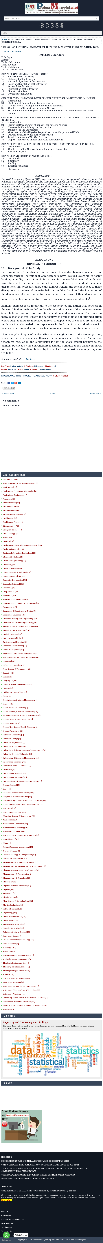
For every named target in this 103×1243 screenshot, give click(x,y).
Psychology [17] (10, 913)
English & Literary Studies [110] (16, 630)
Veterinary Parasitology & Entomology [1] (21, 986)
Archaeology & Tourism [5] (14, 514)
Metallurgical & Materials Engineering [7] (21, 835)
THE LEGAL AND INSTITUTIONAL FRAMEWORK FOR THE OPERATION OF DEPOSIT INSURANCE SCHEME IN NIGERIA (50, 47)
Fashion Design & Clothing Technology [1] (20, 657)
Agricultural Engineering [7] (15, 495)
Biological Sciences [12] (13, 530)
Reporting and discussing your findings (25, 1022)
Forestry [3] (8, 673)
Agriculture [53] (10, 487)
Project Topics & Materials (12, 1219)
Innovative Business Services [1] (17, 766)
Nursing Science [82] (12, 851)
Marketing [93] (9, 808)
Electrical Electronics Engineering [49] (19, 623)
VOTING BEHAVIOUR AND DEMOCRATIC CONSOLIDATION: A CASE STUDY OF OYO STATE (40, 1165)
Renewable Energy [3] (12, 936)
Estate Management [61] (13, 650)
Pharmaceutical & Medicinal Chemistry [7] (21, 862)
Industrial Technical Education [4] (17, 754)
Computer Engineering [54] (15, 580)
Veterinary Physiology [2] (14, 994)
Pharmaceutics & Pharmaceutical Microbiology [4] (24, 866)
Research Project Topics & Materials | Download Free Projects (60, 1240)
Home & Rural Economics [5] (15, 708)
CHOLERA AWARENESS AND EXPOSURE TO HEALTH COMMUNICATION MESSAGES (38, 1175)
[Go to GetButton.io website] (6, 1240)
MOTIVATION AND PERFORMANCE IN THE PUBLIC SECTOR (27, 1179)
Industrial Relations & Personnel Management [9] (24, 750)
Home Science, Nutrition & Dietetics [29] (20, 712)
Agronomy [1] (9, 499)
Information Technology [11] (15, 762)
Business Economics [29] (13, 549)
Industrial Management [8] (14, 746)
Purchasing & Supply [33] (14, 924)
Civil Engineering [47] (12, 569)
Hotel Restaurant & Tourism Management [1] (22, 715)
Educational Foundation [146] (15, 599)
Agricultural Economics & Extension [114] (20, 491)
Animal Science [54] (11, 503)
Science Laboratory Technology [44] (18, 940)
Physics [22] (8, 890)
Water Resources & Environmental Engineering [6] (25, 1006)
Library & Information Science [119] (18, 793)
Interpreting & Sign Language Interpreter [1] (22, 781)
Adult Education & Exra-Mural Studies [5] (20, 483)
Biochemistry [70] (11, 526)
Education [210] (9, 596)
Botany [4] (7, 537)
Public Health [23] (10, 921)
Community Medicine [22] (14, 576)
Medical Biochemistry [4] (14, 831)
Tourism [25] (8, 975)
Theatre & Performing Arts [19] (16, 963)
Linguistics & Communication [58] (17, 797)
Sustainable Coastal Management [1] (18, 955)
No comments (16, 51)
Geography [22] (9, 681)
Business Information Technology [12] (19, 553)
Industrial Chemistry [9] (13, 735)
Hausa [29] (7, 696)
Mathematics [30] (10, 820)
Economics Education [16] (14, 615)
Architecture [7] (10, 518)
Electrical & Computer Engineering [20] (20, 619)
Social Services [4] (11, 944)
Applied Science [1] (11, 510)
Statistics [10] (9, 951)
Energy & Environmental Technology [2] (20, 627)
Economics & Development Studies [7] (19, 611)
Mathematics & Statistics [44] (15, 824)
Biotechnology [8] (10, 534)
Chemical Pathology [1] (13, 557)
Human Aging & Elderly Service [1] (18, 719)
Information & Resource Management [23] (21, 758)
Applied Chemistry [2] (12, 507)
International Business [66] (14, 774)
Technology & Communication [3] (17, 959)
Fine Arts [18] (8, 661)
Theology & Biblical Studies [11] (16, 967)
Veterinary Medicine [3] (13, 982)
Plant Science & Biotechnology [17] (18, 901)
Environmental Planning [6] (15, 642)
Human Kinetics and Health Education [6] (20, 727)
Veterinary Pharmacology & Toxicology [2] (21, 990)
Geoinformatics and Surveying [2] (17, 684)
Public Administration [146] (14, 917)
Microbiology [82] (11, 839)
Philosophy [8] (9, 882)
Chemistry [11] (9, 565)
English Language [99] (12, 634)
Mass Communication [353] (14, 812)
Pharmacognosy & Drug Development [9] (20, 870)
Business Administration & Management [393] (22, 545)
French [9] (7, 677)
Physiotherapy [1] (10, 897)
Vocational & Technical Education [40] (19, 1002)
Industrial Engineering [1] (14, 743)
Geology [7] (8, 688)
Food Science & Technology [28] (16, 669)
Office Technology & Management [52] (19, 855)
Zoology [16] (8, 1009)
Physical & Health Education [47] (17, 886)
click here (30, 359)
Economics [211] (10, 607)
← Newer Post (7, 393)
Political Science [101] (12, 909)
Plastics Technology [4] (13, 905)
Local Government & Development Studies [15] (23, 804)
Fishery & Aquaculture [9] (14, 665)
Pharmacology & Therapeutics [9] (17, 874)
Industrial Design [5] (12, 739)
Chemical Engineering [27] (14, 561)
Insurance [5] (8, 770)
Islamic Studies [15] (11, 785)
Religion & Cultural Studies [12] (16, 932)
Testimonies (6, 1227)
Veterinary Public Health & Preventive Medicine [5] (25, 998)
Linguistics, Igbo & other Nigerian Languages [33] (24, 801)
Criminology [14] (10, 588)
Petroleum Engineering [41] (15, 859)
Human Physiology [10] (13, 731)
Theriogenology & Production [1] (17, 971)
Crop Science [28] (10, 592)
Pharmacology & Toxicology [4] (16, 878)
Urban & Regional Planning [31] (16, 979)
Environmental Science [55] (15, 646)
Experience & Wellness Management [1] (20, 654)
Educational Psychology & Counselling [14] (21, 603)
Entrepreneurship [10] (13, 638)
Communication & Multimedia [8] (17, 572)
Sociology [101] (9, 948)
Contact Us (6, 1216)
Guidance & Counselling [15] (15, 692)
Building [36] (8, 541)
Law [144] (7, 789)
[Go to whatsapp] (6, 1235)
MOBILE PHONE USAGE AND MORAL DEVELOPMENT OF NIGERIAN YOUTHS (35, 1161)
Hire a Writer (7, 1223)
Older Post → (96, 393)
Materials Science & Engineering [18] (19, 816)
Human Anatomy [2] (11, 723)
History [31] (8, 704)
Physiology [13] (9, 893)
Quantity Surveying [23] (13, 928)
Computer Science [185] (13, 584)
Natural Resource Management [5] (18, 847)
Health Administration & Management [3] (20, 700)
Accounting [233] (10, 480)
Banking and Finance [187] (14, 522)
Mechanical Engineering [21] (15, 828)
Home (4, 39)
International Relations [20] (15, 777)
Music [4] (7, 843)
